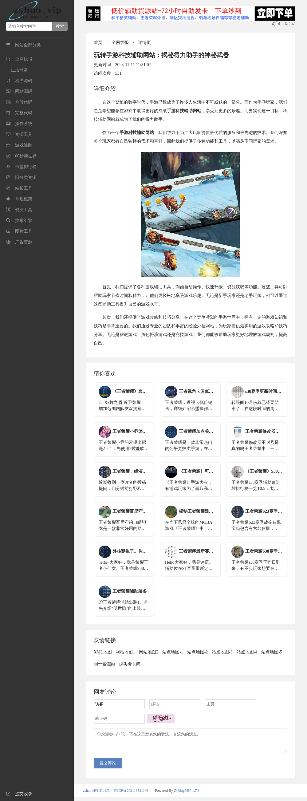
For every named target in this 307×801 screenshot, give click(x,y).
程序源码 (23, 80)
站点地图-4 (247, 652)
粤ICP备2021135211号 (130, 794)
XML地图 (103, 652)
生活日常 (19, 70)
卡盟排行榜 (26, 166)
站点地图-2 (197, 652)
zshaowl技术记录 (96, 794)
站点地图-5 (271, 652)
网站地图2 (148, 652)
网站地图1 (125, 652)
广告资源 (23, 242)
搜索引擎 (23, 220)
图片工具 (23, 231)
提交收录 (19, 793)
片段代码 (23, 102)
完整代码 (23, 113)
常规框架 (23, 199)
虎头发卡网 (129, 664)
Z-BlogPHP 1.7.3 (186, 794)
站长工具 (23, 188)
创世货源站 (104, 664)
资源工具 (23, 134)
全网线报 (23, 59)
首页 (98, 42)
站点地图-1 (172, 652)
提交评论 (108, 766)
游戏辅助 (23, 145)
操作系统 (23, 123)
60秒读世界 (26, 156)
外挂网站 (205, 326)
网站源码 (23, 91)
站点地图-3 (222, 652)
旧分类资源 (26, 177)
